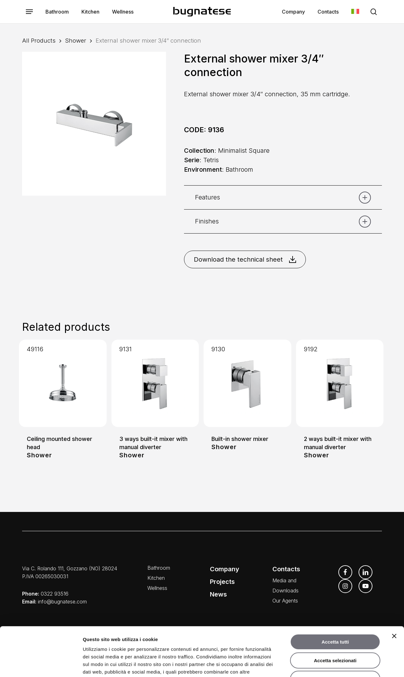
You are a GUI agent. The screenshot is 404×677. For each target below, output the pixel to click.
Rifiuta (335, 636)
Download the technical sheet (245, 259)
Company (224, 569)
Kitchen (156, 578)
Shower (75, 40)
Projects (222, 581)
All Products (39, 40)
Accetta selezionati (335, 618)
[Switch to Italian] (355, 12)
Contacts (286, 569)
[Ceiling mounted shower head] (63, 383)
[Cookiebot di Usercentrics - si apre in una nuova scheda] (40, 664)
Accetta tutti (335, 600)
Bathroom (158, 568)
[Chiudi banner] (394, 594)
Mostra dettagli (332, 664)
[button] (29, 12)
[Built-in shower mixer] (247, 383)
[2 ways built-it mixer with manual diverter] (340, 383)
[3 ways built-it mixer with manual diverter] (155, 383)
